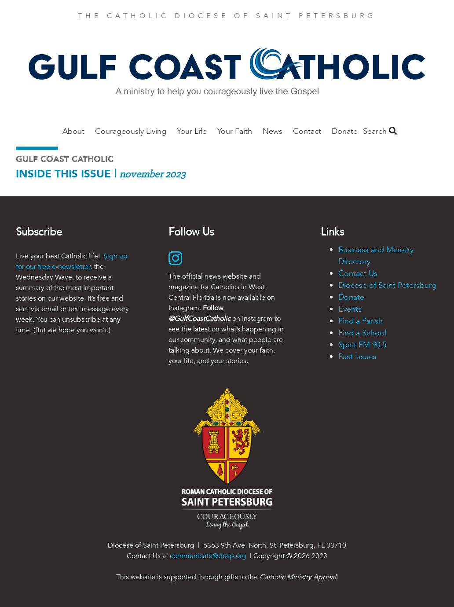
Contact (307, 131)
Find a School (362, 332)
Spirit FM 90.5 (362, 344)
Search (380, 131)
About (73, 131)
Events (350, 309)
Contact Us (357, 273)
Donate (345, 131)
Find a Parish (360, 321)
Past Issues (357, 356)
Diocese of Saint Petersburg (387, 285)
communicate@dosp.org (208, 556)
